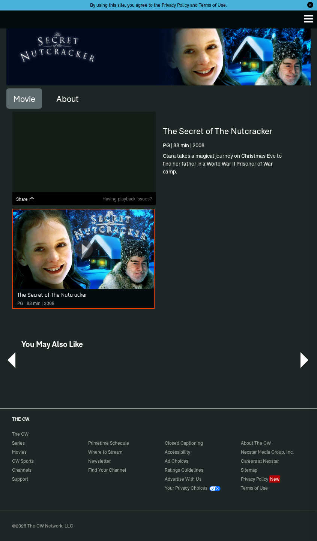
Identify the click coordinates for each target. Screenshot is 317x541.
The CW (13, 17)
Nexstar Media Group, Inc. (267, 452)
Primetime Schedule (108, 443)
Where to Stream (105, 452)
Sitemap (249, 470)
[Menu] (308, 18)
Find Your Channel (107, 470)
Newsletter (99, 461)
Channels (22, 470)
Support (20, 479)
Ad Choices (176, 461)
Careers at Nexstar (260, 461)
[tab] (24, 98)
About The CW (256, 443)
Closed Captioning (184, 443)
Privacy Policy (175, 5)
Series (18, 443)
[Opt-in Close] (310, 5)
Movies (19, 452)
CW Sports (23, 461)
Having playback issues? (127, 199)
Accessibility (177, 452)
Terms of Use (212, 5)
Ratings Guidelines (184, 470)
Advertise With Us (183, 479)
